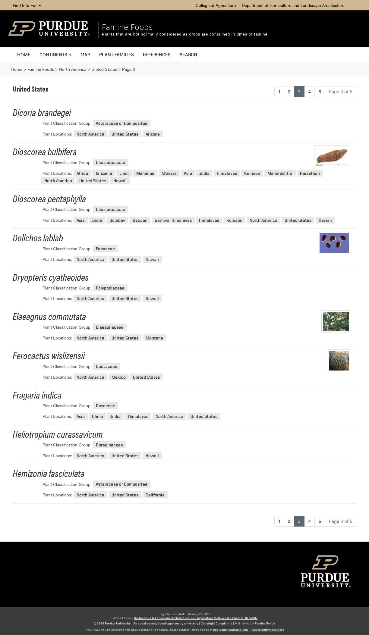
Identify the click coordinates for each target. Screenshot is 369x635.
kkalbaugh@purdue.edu (230, 629)
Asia (188, 173)
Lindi (124, 173)
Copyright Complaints (216, 623)
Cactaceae (106, 366)
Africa (82, 173)
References (157, 54)
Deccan (140, 220)
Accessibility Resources (267, 629)
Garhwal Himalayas (173, 220)
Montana (154, 338)
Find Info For (27, 5)
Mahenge (145, 173)
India (204, 173)
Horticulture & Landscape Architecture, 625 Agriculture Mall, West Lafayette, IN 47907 (195, 618)
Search (188, 54)
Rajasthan (310, 173)
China (97, 416)
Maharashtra (279, 173)
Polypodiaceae (110, 288)
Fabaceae (105, 249)
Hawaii (120, 180)
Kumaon (252, 173)
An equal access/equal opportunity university (165, 623)
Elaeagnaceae (110, 327)
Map (85, 54)
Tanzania (103, 173)
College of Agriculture (216, 5)
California (155, 495)
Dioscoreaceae (110, 162)
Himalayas (227, 173)
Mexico (119, 377)
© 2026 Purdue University (112, 623)
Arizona (153, 134)
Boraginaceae (109, 445)
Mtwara (169, 173)
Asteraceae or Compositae (121, 123)
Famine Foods (127, 27)
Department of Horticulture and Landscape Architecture (293, 5)
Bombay (117, 220)
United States (125, 134)
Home (23, 54)
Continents (55, 54)
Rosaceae (105, 405)
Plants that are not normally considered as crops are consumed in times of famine (185, 34)
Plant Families (116, 54)
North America (90, 134)
